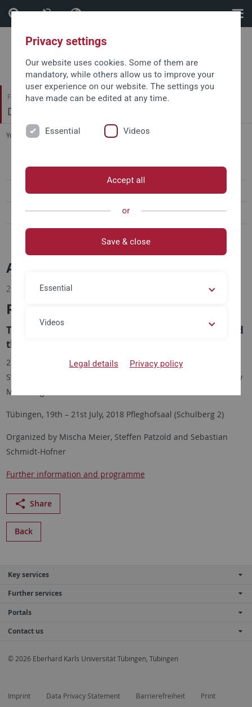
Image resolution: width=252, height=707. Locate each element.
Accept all (126, 180)
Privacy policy (156, 364)
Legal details (93, 364)
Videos (136, 131)
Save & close (126, 242)
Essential (63, 131)
